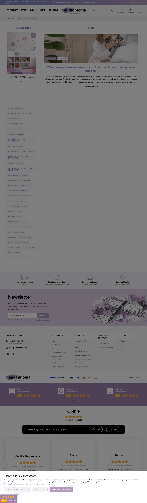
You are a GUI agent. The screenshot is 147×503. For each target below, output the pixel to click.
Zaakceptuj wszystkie (61, 489)
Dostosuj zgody (41, 489)
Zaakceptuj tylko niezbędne (18, 489)
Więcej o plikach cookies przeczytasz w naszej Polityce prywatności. (29, 484)
